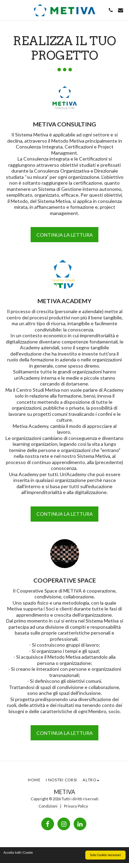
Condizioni (48, 806)
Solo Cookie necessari (105, 855)
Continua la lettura (64, 235)
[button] (7, 10)
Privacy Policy (76, 806)
